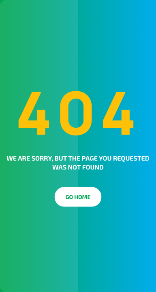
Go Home (78, 196)
